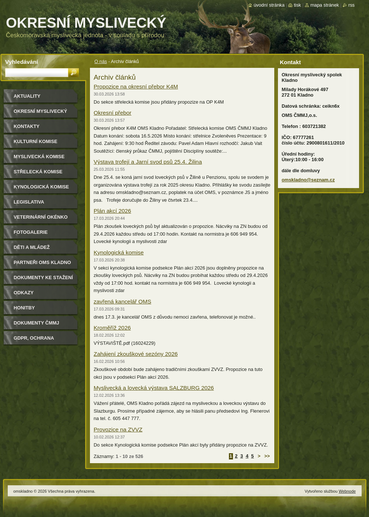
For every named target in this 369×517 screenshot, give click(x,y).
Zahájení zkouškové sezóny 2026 (136, 354)
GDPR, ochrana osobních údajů (35, 340)
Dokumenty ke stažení (43, 277)
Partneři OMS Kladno (42, 262)
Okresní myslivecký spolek (40, 113)
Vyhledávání (21, 62)
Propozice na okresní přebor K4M (136, 86)
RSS (351, 5)
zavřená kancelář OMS (122, 301)
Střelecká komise (38, 171)
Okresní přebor (112, 113)
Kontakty (26, 126)
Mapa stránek (324, 5)
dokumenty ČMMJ (36, 323)
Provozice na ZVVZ (118, 429)
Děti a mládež (32, 247)
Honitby (24, 307)
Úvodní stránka (269, 5)
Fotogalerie (31, 232)
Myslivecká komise (39, 156)
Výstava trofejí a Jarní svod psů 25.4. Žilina (148, 162)
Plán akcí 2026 (112, 211)
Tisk (297, 5)
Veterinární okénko (40, 217)
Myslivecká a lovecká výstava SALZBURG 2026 (154, 388)
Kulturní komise (35, 141)
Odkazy (24, 292)
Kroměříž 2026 (112, 328)
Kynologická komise (119, 252)
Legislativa (29, 202)
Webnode (347, 491)
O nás (100, 61)
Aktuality (27, 96)
